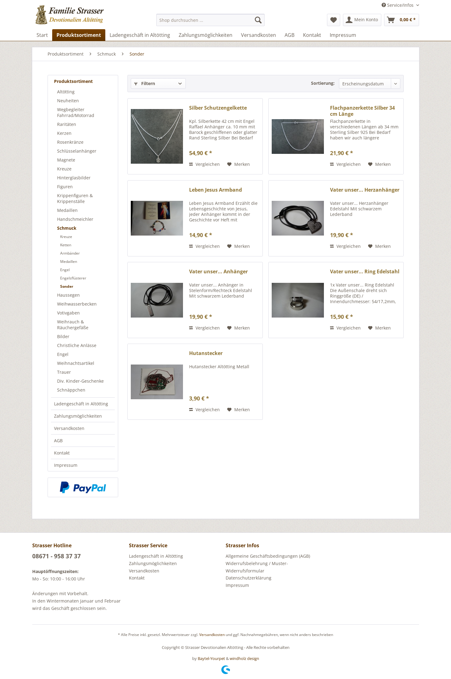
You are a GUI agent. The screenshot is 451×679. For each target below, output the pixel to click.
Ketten (65, 245)
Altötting (66, 92)
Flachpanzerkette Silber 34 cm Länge (362, 111)
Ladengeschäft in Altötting (81, 404)
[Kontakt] (312, 35)
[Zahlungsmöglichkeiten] (205, 35)
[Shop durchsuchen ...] (210, 20)
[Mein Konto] (362, 20)
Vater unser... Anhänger (218, 271)
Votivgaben (68, 313)
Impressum (65, 465)
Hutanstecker (206, 353)
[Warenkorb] (401, 20)
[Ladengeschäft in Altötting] (139, 35)
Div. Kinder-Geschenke (80, 381)
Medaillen (67, 210)
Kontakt (62, 453)
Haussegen (68, 295)
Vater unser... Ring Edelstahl (364, 271)
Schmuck (66, 228)
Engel (65, 269)
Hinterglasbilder (74, 178)
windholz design (244, 658)
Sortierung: (323, 83)
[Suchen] (258, 20)
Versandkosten (69, 428)
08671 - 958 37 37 (56, 556)
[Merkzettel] (333, 20)
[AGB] (289, 35)
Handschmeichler (75, 219)
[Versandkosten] (258, 35)
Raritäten (66, 124)
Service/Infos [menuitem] (398, 5)
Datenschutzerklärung (248, 578)
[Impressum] (342, 35)
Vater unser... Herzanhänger (364, 190)
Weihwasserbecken (77, 304)
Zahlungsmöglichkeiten (78, 416)
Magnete (66, 160)
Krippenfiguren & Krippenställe (75, 198)
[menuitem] (210, 20)
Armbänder (70, 253)
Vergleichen (204, 164)
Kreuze (64, 169)
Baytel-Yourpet (211, 658)
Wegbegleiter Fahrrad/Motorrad (75, 112)
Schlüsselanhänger (76, 151)
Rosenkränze (70, 142)
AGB (58, 440)
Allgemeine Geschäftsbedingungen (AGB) (268, 556)
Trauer (64, 372)
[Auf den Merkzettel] (238, 164)
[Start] (42, 35)
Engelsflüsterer (73, 278)
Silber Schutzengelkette (218, 108)
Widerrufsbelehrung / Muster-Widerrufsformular (257, 567)
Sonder (66, 286)
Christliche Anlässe (76, 345)
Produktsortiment (73, 81)
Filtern (144, 83)
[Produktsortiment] (78, 35)
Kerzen (64, 133)
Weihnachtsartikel (75, 363)
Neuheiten (68, 100)
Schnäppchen (71, 390)
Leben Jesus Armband (215, 190)
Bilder (63, 336)
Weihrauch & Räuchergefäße (72, 324)
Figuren (65, 186)
